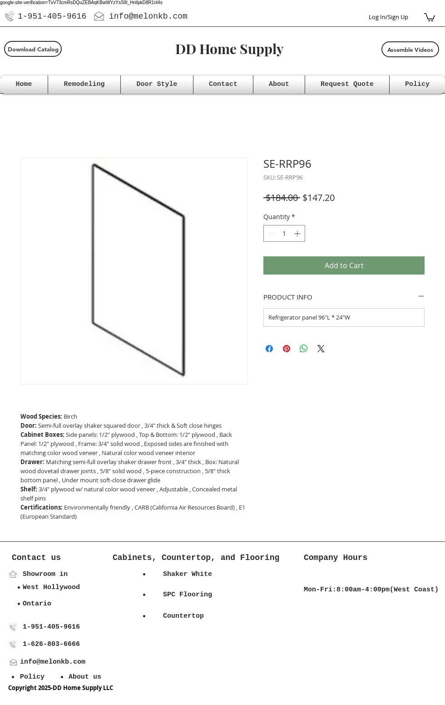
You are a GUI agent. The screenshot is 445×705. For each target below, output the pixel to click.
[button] (429, 16)
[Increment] (298, 233)
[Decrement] (270, 233)
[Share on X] (321, 348)
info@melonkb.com (148, 16)
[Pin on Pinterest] (286, 348)
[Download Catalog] (33, 49)
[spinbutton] (284, 233)
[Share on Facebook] (269, 348)
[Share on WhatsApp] (303, 348)
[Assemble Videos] (410, 49)
